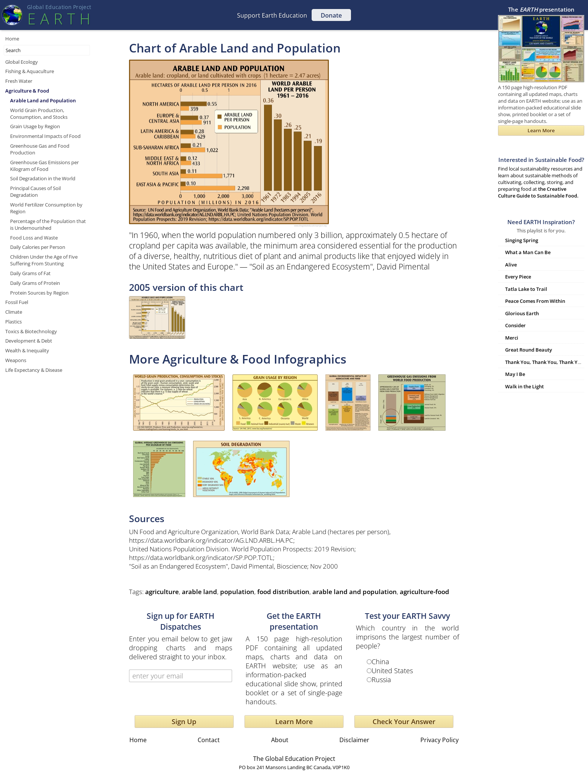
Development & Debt (28, 340)
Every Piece (518, 276)
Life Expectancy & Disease (33, 370)
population (237, 591)
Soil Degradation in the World (42, 178)
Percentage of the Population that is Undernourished (48, 224)
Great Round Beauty (528, 349)
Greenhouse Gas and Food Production (39, 149)
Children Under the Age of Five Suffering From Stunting (44, 260)
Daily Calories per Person (37, 247)
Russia (381, 679)
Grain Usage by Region (35, 126)
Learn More (294, 721)
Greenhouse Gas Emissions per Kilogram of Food (44, 165)
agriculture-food (424, 591)
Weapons (15, 360)
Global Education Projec (59, 6)
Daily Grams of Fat (30, 273)
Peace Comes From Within (535, 301)
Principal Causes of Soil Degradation (35, 191)
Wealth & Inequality (27, 350)
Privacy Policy (439, 740)
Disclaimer (354, 740)
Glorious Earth (522, 313)
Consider (515, 325)
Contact (209, 740)
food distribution (283, 591)
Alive (511, 264)
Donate (331, 15)
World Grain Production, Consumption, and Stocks (39, 113)
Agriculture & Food (27, 90)
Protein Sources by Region (39, 292)
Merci (511, 337)
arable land (199, 591)
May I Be (515, 374)
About (279, 740)
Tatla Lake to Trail (526, 289)
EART (58, 18)
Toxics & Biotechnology (31, 331)
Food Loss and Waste (34, 237)
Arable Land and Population (43, 100)
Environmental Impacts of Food (45, 136)
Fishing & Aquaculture (29, 71)
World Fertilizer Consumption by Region (46, 208)
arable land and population (354, 591)
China (380, 661)
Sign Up (184, 721)
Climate (13, 311)
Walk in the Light (524, 386)
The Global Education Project (294, 759)
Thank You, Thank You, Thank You (544, 362)
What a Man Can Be (527, 252)
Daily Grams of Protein (35, 283)
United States (392, 670)
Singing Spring (521, 240)
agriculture (162, 591)
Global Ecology (21, 61)
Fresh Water (18, 81)
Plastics (13, 321)
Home (12, 38)
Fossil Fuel (16, 302)
